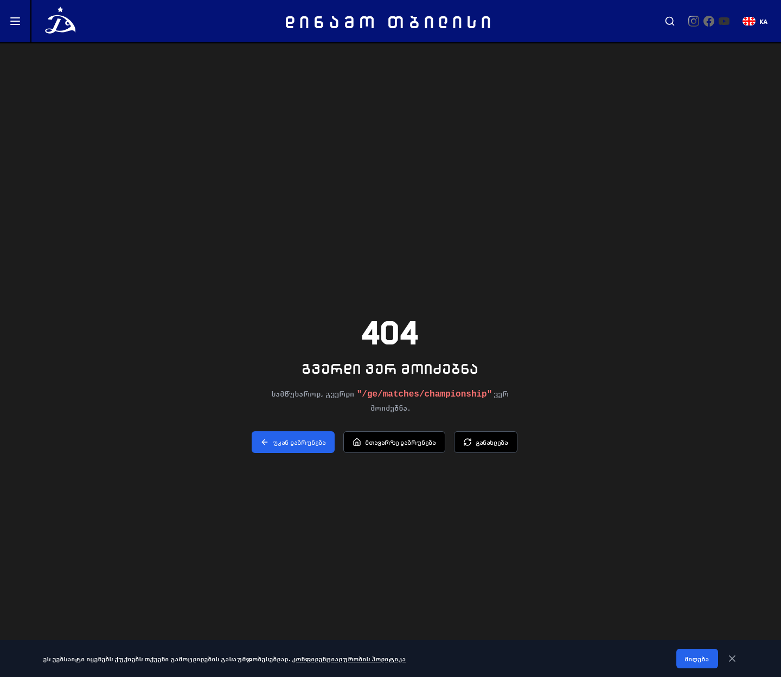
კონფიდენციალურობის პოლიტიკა (349, 658)
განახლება (485, 442)
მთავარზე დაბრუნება (394, 442)
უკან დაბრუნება (293, 442)
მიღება (697, 658)
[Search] (670, 21)
